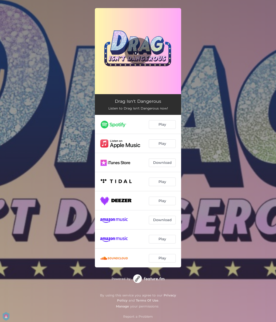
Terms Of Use (147, 300)
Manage (122, 306)
